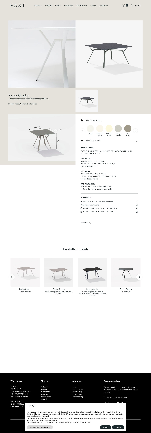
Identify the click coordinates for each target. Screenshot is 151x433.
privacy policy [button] (87, 412)
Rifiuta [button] (105, 427)
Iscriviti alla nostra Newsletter (115, 397)
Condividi (86, 222)
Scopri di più (75, 354)
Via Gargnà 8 (15, 389)
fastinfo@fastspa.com (19, 396)
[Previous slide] (83, 131)
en (123, 5)
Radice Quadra (18, 95)
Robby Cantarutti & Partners (26, 104)
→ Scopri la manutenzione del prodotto (96, 186)
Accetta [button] (118, 427)
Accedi (138, 6)
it (127, 5)
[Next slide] (135, 131)
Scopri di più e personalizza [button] (39, 427)
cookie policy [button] (46, 416)
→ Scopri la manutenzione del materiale (96, 189)
